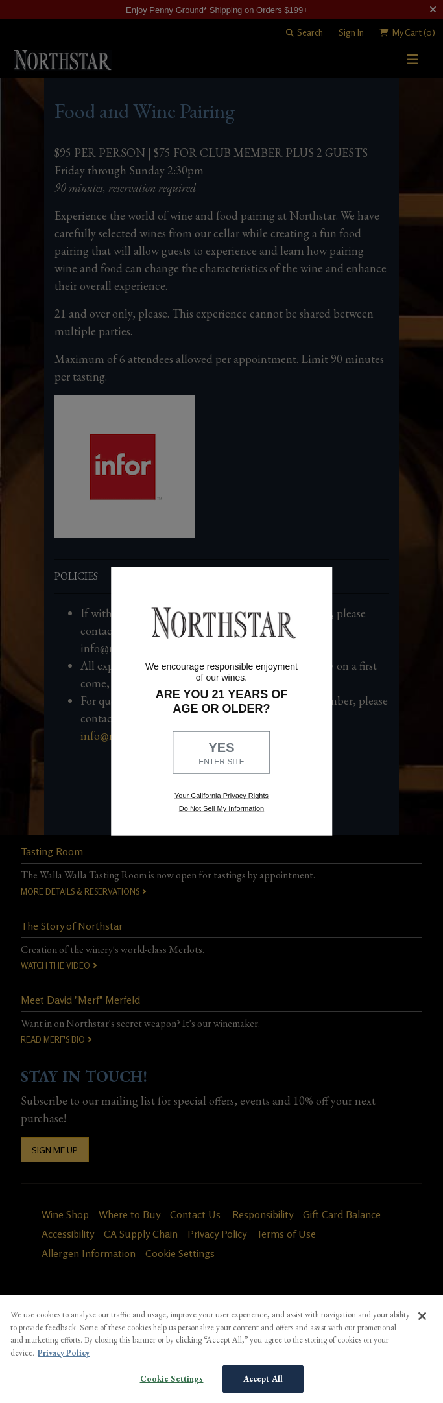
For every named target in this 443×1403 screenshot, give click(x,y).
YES (221, 753)
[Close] (422, 1316)
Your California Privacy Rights (221, 795)
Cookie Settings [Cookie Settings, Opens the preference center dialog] (172, 1378)
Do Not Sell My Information (221, 808)
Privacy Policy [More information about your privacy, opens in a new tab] (64, 1352)
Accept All (263, 1378)
